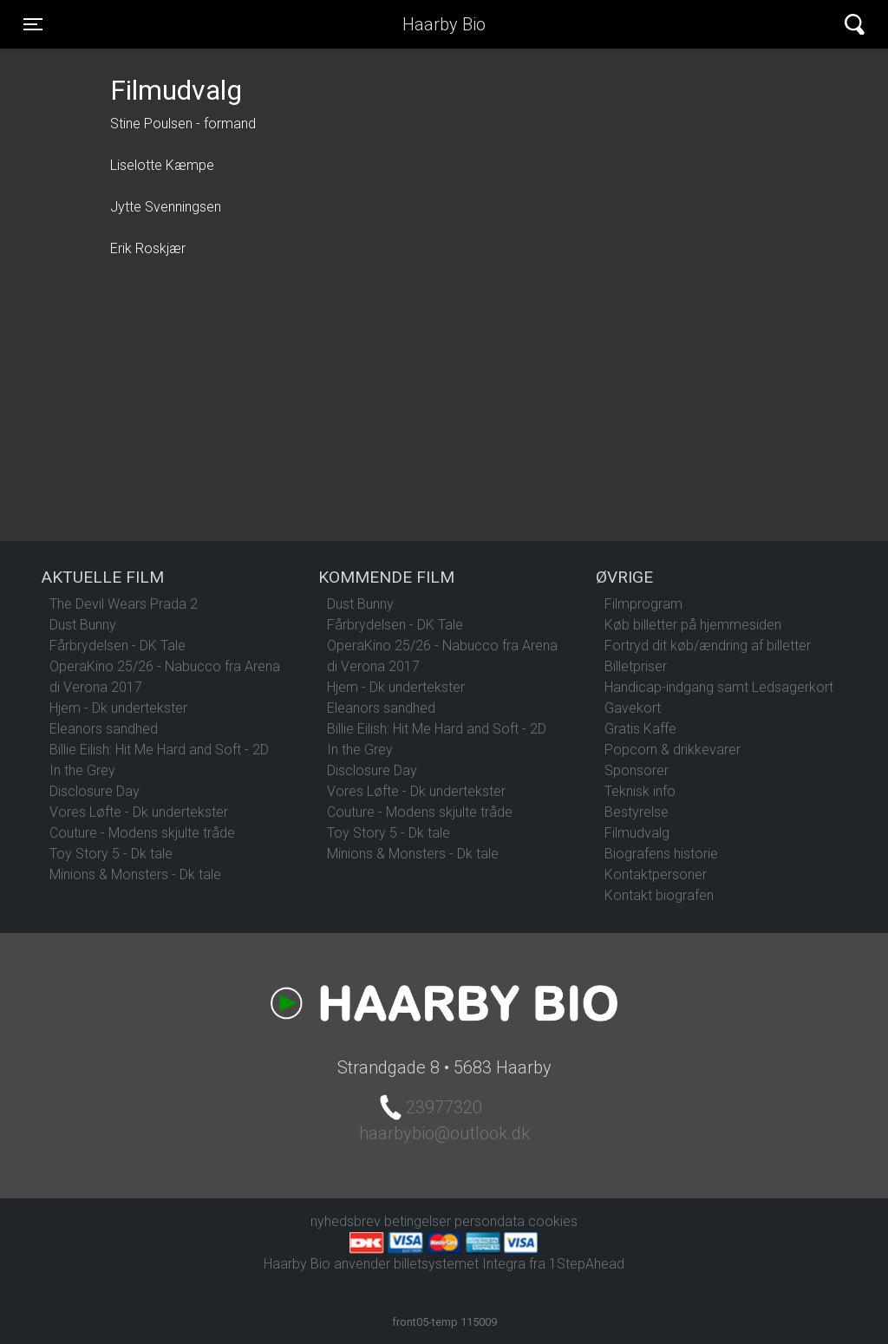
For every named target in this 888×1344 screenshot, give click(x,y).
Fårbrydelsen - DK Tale (117, 645)
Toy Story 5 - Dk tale (111, 853)
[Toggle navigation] (33, 24)
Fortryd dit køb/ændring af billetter (707, 645)
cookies (553, 1221)
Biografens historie (661, 853)
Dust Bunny (82, 625)
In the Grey (82, 770)
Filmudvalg (636, 833)
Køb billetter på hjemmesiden (692, 625)
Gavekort (632, 708)
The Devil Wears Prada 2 (123, 604)
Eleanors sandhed (103, 729)
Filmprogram (643, 604)
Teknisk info (640, 791)
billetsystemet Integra (460, 1264)
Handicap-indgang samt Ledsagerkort (718, 687)
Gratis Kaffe (640, 729)
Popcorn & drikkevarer (672, 749)
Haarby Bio (444, 24)
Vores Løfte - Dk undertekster (138, 812)
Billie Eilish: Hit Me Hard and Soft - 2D (159, 749)
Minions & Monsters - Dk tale (135, 874)
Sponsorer (636, 770)
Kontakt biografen (659, 895)
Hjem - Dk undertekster (118, 708)
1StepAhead (586, 1264)
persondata (489, 1221)
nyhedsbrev (345, 1221)
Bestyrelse (636, 812)
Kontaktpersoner (655, 874)
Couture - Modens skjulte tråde (142, 833)
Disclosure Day (94, 791)
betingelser (417, 1221)
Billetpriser (635, 666)
